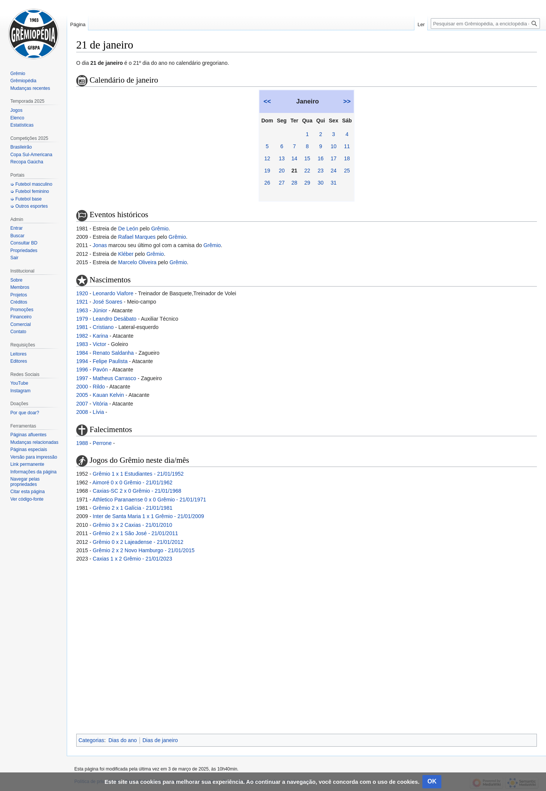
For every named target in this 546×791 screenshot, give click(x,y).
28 (295, 183)
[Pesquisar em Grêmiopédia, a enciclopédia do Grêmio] (485, 23)
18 (347, 158)
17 (334, 158)
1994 (82, 361)
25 (347, 171)
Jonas (100, 245)
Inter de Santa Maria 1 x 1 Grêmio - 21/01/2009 (148, 516)
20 (282, 171)
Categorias (91, 740)
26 (267, 183)
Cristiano (103, 327)
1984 (82, 353)
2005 (82, 395)
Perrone (102, 443)
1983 (82, 344)
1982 (82, 336)
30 (321, 183)
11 (347, 146)
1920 (82, 293)
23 (321, 171)
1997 (82, 378)
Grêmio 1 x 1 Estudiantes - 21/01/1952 (138, 474)
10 (334, 146)
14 (295, 158)
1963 (82, 310)
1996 (82, 370)
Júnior (100, 310)
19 (267, 171)
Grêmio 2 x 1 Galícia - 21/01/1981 (133, 508)
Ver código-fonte (26, 499)
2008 (82, 412)
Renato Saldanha (113, 353)
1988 (82, 443)
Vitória (100, 404)
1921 (82, 302)
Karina (100, 336)
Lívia (98, 412)
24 (334, 171)
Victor (100, 344)
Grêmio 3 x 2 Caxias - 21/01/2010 (132, 525)
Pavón (100, 370)
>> (347, 101)
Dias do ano (122, 740)
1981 (82, 327)
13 (282, 158)
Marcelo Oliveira (137, 262)
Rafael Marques (137, 237)
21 (295, 171)
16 (321, 158)
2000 (82, 387)
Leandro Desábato (114, 319)
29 (307, 183)
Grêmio (160, 229)
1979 (82, 319)
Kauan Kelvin (108, 395)
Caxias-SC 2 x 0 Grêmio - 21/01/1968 (137, 491)
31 (334, 183)
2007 (82, 404)
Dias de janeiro (160, 740)
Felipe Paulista (110, 361)
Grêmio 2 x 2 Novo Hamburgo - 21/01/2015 (144, 550)
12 (267, 158)
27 (282, 183)
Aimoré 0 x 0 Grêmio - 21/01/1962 (133, 482)
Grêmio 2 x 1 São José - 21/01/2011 (135, 533)
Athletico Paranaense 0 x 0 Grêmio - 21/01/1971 (149, 500)
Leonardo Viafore (113, 293)
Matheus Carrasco (114, 378)
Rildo (99, 387)
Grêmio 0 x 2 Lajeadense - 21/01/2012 (138, 542)
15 (307, 158)
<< (267, 101)
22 (307, 171)
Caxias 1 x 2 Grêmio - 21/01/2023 (132, 559)
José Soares (107, 302)
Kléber (125, 254)
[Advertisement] (306, 647)
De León (128, 229)
